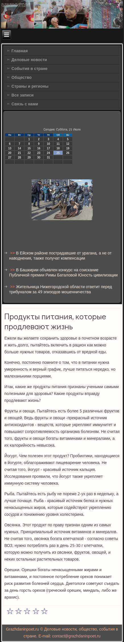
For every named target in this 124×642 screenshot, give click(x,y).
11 (58, 143)
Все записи (22, 95)
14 (19, 148)
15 (29, 148)
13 (9, 148)
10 (48, 143)
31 (48, 157)
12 (67, 143)
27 (9, 157)
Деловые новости (29, 60)
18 (58, 148)
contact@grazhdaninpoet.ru (76, 636)
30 (38, 157)
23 (38, 153)
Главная (19, 51)
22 (29, 153)
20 (9, 153)
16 (38, 148)
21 (19, 153)
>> (13, 253)
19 (67, 148)
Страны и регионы (29, 86)
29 (29, 157)
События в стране (29, 68)
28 (19, 157)
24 (48, 153)
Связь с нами (24, 104)
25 (58, 153)
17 (48, 148)
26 (67, 153)
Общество (21, 77)
